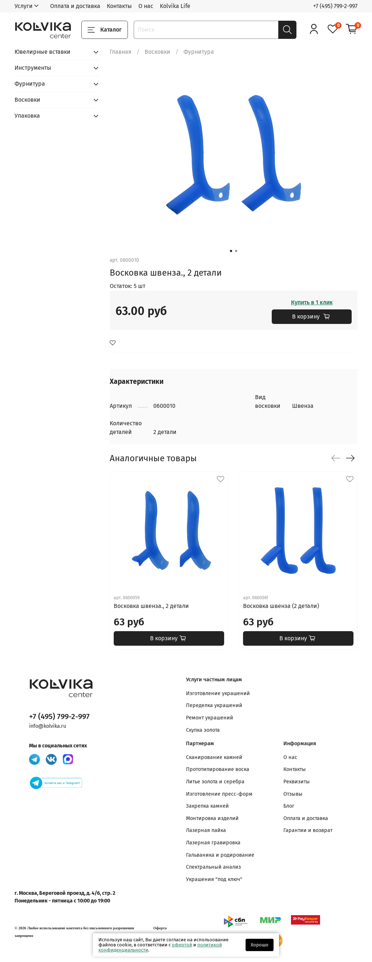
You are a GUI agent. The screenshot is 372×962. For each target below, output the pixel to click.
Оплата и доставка (75, 6)
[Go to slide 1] (231, 251)
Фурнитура (198, 51)
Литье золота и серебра (215, 782)
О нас (145, 6)
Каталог (105, 29)
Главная (121, 51)
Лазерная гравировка (213, 843)
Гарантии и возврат (307, 830)
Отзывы (293, 794)
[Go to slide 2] (236, 251)
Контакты (119, 6)
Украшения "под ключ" (214, 879)
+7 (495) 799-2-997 (335, 6)
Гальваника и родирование (220, 855)
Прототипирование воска (217, 769)
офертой (182, 944)
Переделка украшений (214, 705)
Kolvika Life (175, 6)
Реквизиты (296, 782)
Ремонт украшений (209, 718)
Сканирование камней (214, 757)
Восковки (157, 51)
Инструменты (33, 67)
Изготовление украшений (218, 693)
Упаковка (27, 115)
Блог (288, 806)
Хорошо (259, 944)
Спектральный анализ (213, 867)
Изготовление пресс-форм (219, 794)
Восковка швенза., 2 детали (151, 605)
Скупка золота (203, 730)
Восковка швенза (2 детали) (281, 605)
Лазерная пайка (206, 830)
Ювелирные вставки (42, 51)
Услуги (24, 6)
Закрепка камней (207, 806)
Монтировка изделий (212, 818)
